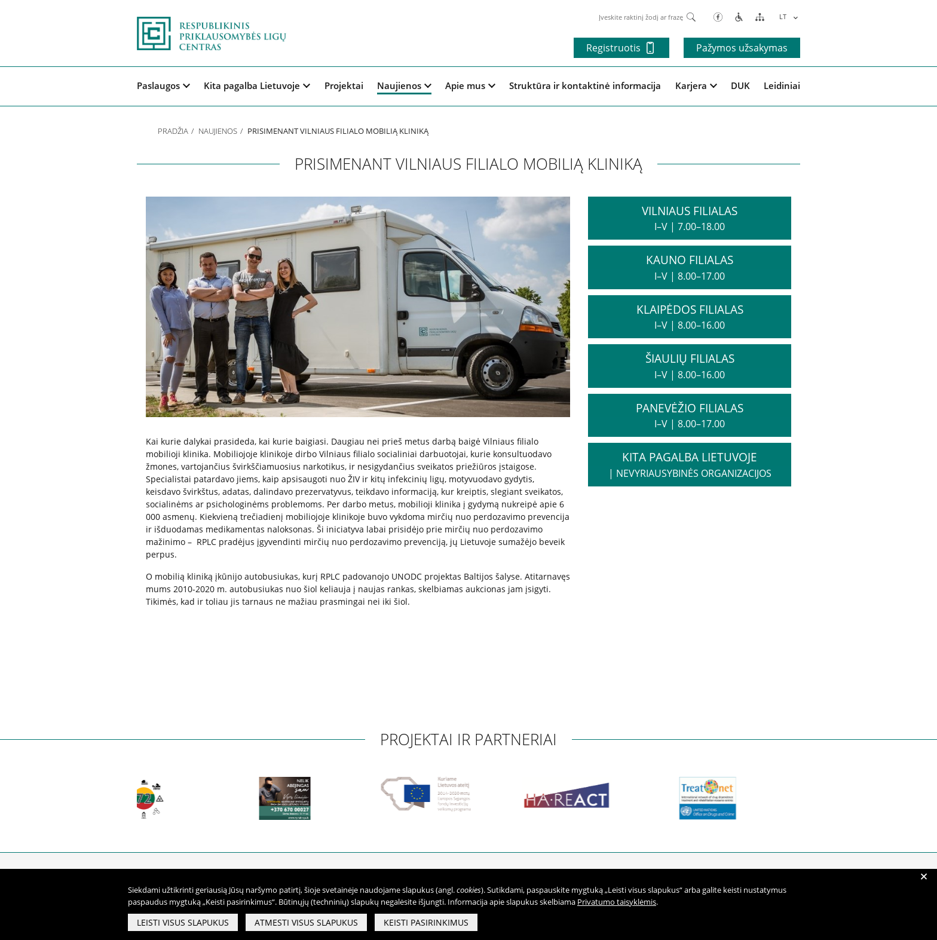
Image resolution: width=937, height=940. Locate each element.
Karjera (696, 85)
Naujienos (404, 85)
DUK (740, 85)
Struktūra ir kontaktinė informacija (585, 85)
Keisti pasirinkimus (426, 922)
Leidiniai (782, 85)
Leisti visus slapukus (183, 922)
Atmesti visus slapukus (306, 922)
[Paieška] (691, 16)
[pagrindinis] (211, 32)
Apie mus (470, 85)
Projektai (343, 85)
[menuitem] (786, 16)
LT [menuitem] (782, 16)
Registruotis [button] (620, 47)
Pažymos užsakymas (742, 47)
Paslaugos (163, 85)
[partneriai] (155, 798)
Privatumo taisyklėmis (616, 901)
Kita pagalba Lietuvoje (257, 85)
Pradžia (173, 130)
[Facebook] (718, 16)
